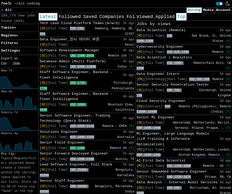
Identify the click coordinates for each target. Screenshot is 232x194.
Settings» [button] (10, 51)
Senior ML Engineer (155, 117)
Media (208, 10)
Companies (111, 16)
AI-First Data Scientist (161, 161)
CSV (4, 64)
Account (223, 10)
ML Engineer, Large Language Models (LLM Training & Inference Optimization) (172, 139)
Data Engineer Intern (157, 74)
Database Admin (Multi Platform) (73, 61)
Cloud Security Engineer (161, 101)
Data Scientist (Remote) (161, 30)
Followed (70, 16)
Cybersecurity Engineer (159, 47)
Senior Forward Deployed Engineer (74, 154)
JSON (16, 64)
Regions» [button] (9, 35)
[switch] (219, 3)
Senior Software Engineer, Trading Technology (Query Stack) (75, 118)
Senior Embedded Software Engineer (171, 172)
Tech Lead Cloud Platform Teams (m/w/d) (80, 23)
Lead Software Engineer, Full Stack (76, 165)
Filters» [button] (9, 43)
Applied (165, 16)
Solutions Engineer (59, 132)
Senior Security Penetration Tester (172, 85)
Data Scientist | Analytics (164, 57)
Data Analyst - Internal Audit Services (177, 182)
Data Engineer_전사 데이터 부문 (70, 39)
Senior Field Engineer (62, 143)
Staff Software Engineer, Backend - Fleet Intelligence (76, 74)
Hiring (194, 10)
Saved (90, 16)
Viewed (144, 16)
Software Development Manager (70, 50)
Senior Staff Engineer (62, 181)
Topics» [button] (8, 28)
